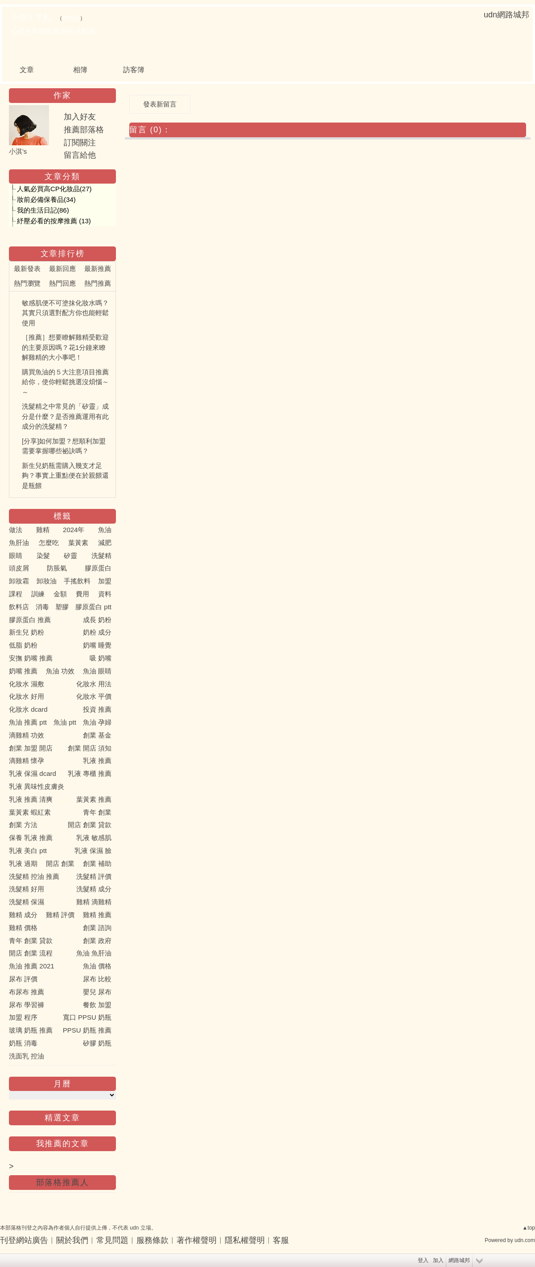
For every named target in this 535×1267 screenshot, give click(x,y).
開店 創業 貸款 (89, 824)
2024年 (73, 529)
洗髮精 (101, 555)
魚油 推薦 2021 (31, 966)
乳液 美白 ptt (28, 850)
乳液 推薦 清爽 (31, 799)
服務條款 (152, 1240)
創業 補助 (97, 863)
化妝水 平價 (93, 696)
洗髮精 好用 (26, 889)
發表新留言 (160, 104)
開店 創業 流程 (31, 953)
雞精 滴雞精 (93, 902)
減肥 (104, 542)
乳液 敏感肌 (93, 837)
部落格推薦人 (62, 1182)
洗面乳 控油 (26, 1056)
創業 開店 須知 (89, 748)
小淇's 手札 (31, 17)
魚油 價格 (97, 966)
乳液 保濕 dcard (32, 773)
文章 (27, 70)
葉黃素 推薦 (93, 799)
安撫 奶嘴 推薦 (31, 658)
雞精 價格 (23, 927)
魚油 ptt (65, 722)
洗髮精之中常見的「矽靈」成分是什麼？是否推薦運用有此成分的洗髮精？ (65, 416)
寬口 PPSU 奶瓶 (87, 1017)
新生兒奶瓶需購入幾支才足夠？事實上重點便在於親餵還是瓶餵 (65, 475)
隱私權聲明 (245, 1240)
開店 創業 (60, 863)
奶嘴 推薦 (23, 671)
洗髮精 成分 (93, 889)
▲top (528, 1228)
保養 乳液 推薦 (31, 837)
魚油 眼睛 (97, 671)
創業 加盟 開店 (31, 748)
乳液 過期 (23, 863)
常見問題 (112, 1240)
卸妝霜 (19, 581)
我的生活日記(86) (43, 210)
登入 (423, 1260)
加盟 (104, 581)
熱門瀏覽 (27, 283)
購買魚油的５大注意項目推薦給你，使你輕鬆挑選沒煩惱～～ (65, 382)
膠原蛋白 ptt (93, 607)
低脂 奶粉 (23, 645)
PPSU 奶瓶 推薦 (87, 1030)
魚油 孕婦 (97, 722)
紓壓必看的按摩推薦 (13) (54, 221)
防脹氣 (57, 568)
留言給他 (80, 155)
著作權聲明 (197, 1240)
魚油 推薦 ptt (28, 722)
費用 (82, 594)
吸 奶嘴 (100, 658)
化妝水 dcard (28, 709)
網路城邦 (459, 1260)
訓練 (38, 594)
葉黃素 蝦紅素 (30, 812)
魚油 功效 (60, 671)
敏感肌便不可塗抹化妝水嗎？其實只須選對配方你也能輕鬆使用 (65, 313)
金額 (60, 594)
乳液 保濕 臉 (92, 850)
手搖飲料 (77, 581)
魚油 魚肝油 (93, 953)
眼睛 (15, 555)
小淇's (18, 151)
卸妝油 (47, 581)
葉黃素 (78, 542)
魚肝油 (19, 542)
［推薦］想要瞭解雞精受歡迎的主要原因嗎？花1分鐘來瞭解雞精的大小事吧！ (65, 347)
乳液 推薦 (97, 760)
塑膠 (62, 607)
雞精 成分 (23, 914)
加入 (438, 1260)
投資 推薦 (97, 709)
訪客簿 (133, 70)
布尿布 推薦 (26, 992)
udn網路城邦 (506, 14)
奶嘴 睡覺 (97, 645)
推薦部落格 (84, 129)
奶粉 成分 (97, 632)
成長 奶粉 (97, 619)
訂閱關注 (80, 142)
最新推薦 (97, 268)
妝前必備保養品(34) (46, 199)
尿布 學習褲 (26, 1005)
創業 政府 (97, 940)
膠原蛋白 (98, 568)
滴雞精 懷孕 (26, 760)
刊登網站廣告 (24, 1240)
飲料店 (19, 607)
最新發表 (27, 268)
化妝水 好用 (26, 696)
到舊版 (71, 18)
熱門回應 (62, 283)
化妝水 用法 (93, 684)
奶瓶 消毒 (23, 1043)
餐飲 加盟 (97, 1005)
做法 (15, 529)
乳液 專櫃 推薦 (89, 773)
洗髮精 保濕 (26, 902)
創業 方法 (23, 824)
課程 (15, 594)
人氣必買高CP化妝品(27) (54, 189)
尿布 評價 (23, 979)
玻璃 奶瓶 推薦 (31, 1030)
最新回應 (62, 268)
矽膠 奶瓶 (97, 1043)
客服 (281, 1240)
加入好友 (80, 116)
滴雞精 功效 (26, 735)
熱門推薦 (97, 283)
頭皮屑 (19, 568)
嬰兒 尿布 (97, 992)
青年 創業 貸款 (31, 940)
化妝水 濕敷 (26, 684)
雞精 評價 (60, 914)
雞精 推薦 (97, 914)
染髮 (43, 555)
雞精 (42, 529)
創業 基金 (97, 735)
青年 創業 (97, 812)
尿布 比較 (97, 979)
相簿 (80, 70)
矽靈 (70, 555)
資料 (104, 594)
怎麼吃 (49, 542)
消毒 (42, 607)
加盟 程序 (23, 1017)
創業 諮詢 (97, 927)
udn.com (524, 1240)
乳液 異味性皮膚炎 (36, 786)
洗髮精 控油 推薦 (34, 876)
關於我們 (72, 1240)
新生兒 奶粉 (26, 632)
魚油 (104, 529)
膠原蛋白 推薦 (30, 619)
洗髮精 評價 (93, 876)
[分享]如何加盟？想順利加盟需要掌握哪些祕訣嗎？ (64, 446)
